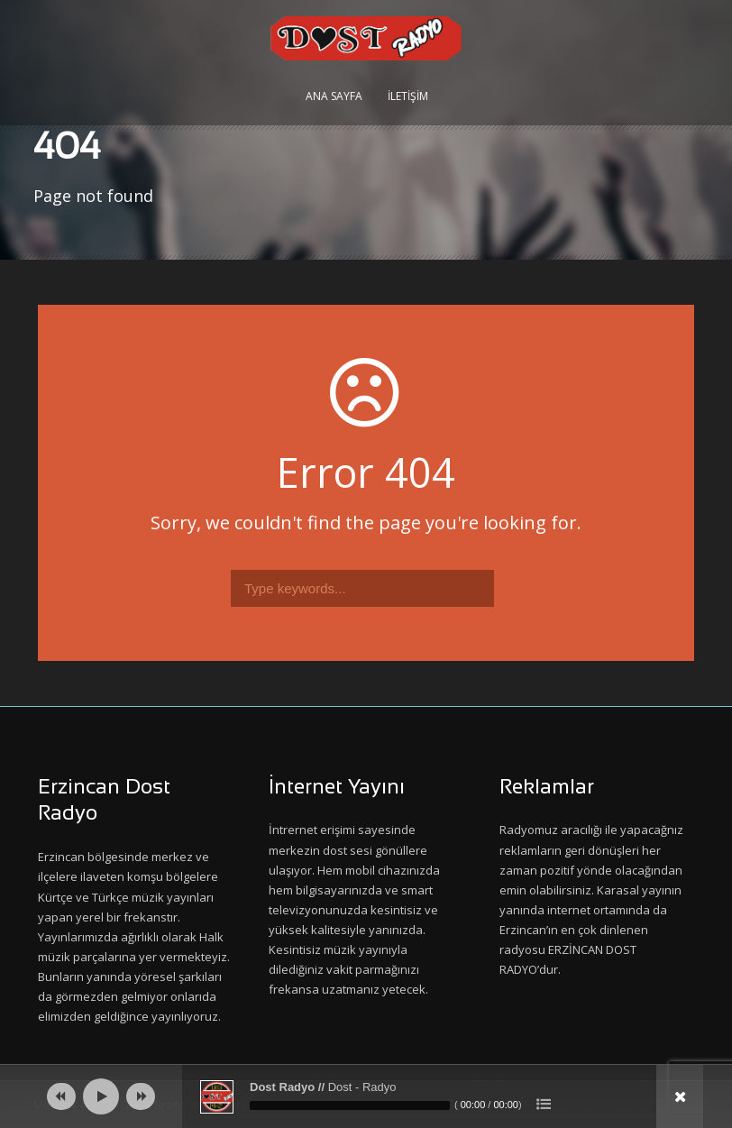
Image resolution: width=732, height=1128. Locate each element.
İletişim (408, 96)
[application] (366, 1096)
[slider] (350, 1105)
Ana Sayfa (334, 96)
